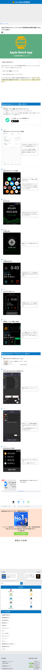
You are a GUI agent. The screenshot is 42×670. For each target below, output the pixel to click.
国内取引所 (31, 590)
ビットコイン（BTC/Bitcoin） (24, 506)
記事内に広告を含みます (7, 62)
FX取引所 (5, 625)
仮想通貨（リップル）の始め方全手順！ (7, 662)
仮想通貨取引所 (6, 617)
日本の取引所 (6, 620)
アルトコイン (31, 594)
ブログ (31, 607)
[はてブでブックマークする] (23, 502)
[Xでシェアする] (14, 502)
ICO (3, 631)
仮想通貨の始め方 (11, 590)
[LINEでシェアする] (28, 502)
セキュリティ (31, 598)
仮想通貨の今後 (11, 607)
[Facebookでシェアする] (19, 502)
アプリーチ (29, 120)
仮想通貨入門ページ (6, 666)
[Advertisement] (21, 13)
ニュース (11, 603)
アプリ (9, 506)
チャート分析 (11, 598)
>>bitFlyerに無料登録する (21, 533)
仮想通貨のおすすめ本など (9, 644)
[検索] (21, 583)
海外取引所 (11, 594)
